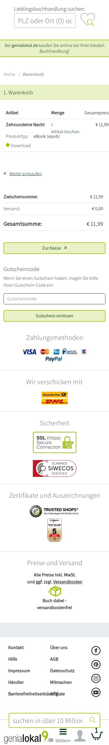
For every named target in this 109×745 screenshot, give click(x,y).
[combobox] (47, 720)
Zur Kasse (54, 248)
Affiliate (57, 694)
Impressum (19, 671)
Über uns (58, 648)
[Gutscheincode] (54, 298)
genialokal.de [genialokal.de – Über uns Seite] (25, 45)
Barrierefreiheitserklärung (26, 694)
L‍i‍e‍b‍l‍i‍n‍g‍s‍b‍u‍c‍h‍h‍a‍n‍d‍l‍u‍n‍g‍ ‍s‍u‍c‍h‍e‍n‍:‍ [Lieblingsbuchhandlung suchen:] (49, 8)
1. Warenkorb (18, 92)
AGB (54, 659)
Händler (16, 682)
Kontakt (16, 648)
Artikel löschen (65, 132)
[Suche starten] (93, 720)
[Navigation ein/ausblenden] (80, 736)
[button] (63, 737)
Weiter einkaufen (25, 174)
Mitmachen (61, 682)
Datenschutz (62, 671)
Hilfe (12, 659)
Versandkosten (67, 582)
